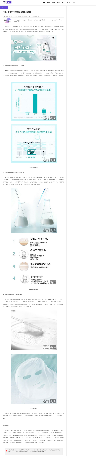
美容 (53, 2)
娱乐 (58, 2)
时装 (48, 2)
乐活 (68, 2)
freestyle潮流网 (7, 2)
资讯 (73, 2)
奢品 (63, 2)
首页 (43, 2)
